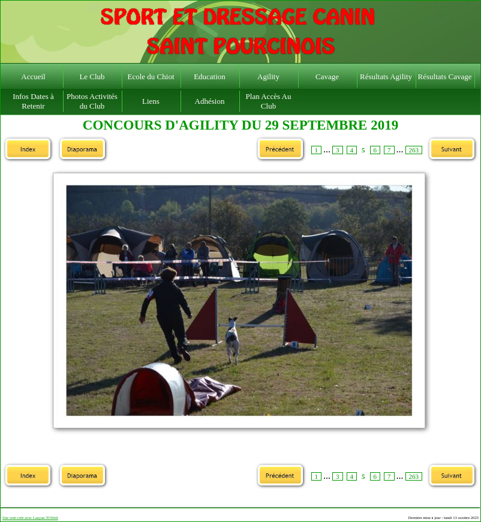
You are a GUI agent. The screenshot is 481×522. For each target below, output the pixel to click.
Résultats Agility (386, 76)
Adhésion (210, 101)
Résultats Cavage (445, 76)
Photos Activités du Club (92, 101)
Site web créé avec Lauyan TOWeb (30, 517)
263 (414, 150)
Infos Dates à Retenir (33, 101)
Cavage (327, 76)
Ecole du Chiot (151, 76)
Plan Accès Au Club (268, 101)
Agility (268, 76)
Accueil (33, 76)
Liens (151, 101)
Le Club (91, 76)
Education (210, 76)
